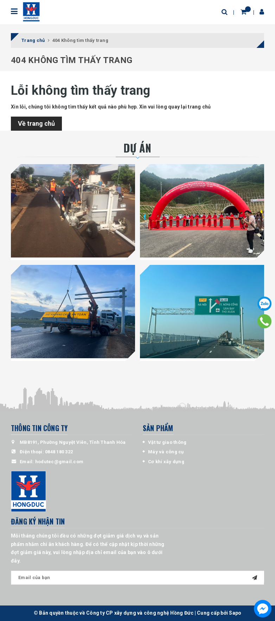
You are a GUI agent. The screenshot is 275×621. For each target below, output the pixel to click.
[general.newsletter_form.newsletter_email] (137, 578)
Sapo (235, 613)
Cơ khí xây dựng (166, 461)
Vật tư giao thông (167, 442)
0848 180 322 (59, 451)
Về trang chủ (36, 123)
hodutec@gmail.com (59, 461)
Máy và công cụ (166, 451)
